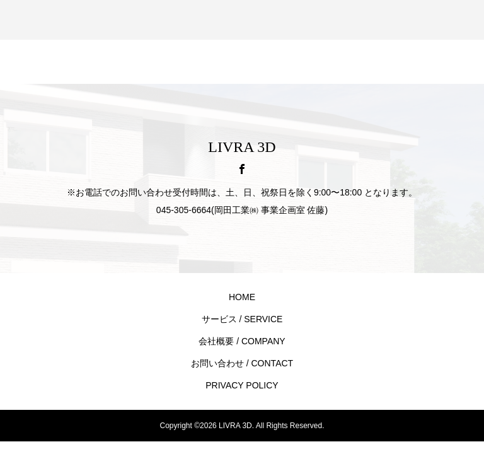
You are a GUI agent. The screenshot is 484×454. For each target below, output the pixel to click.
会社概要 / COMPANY (242, 341)
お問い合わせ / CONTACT (242, 363)
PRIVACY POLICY (241, 385)
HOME (242, 297)
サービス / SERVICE (242, 319)
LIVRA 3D (241, 147)
